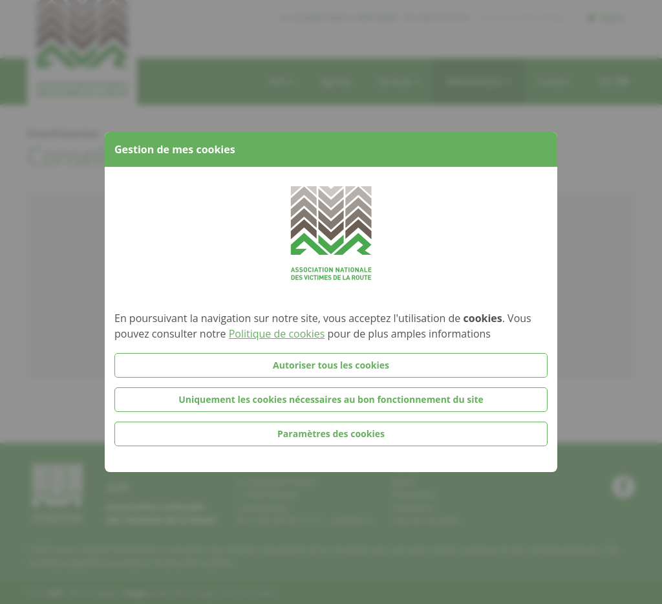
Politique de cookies (277, 334)
